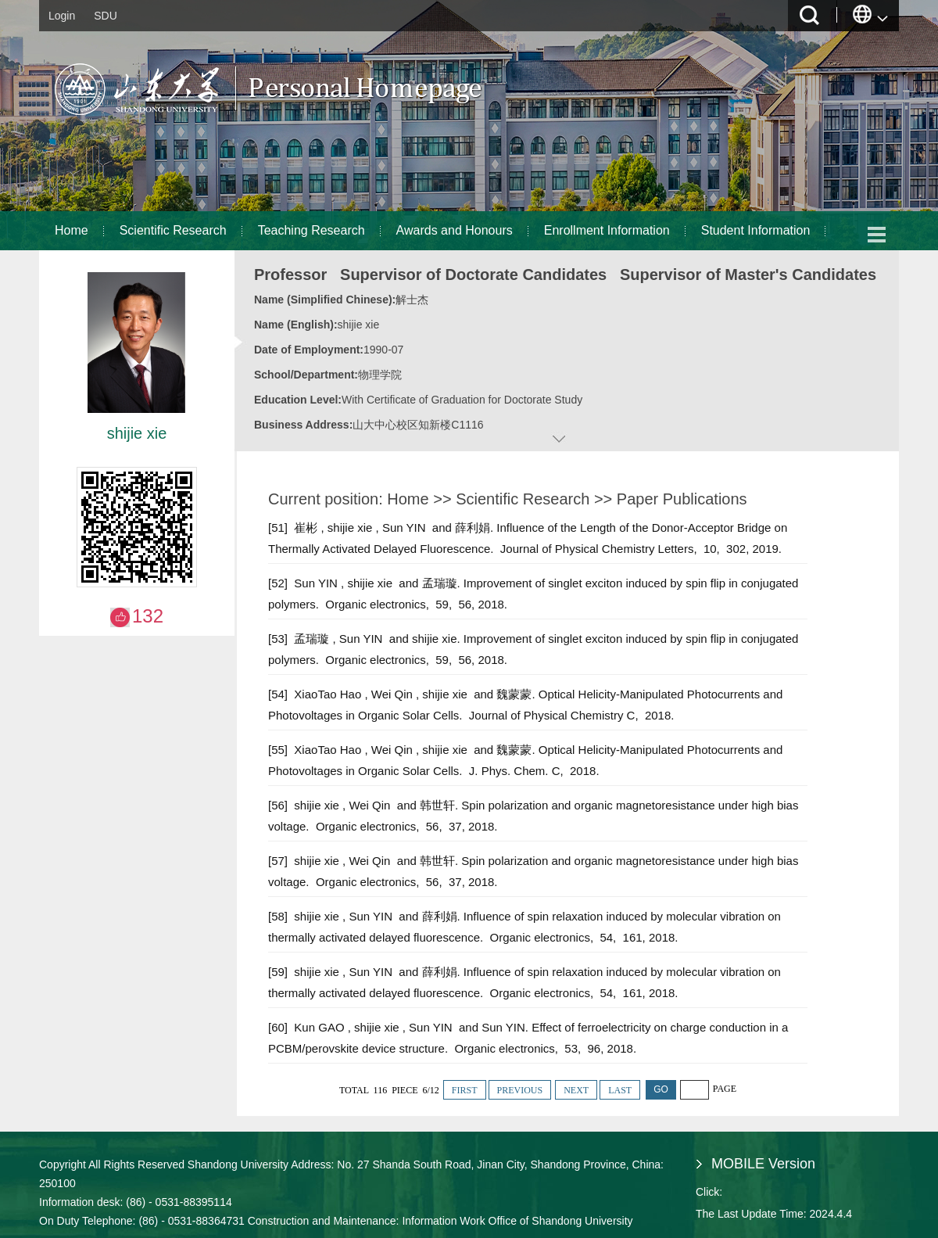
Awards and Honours (454, 230)
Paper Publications (682, 499)
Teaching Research (311, 230)
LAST (620, 1090)
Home (71, 230)
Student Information (756, 230)
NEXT (576, 1090)
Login (61, 15)
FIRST (465, 1090)
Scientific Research (173, 230)
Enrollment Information (607, 230)
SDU (105, 15)
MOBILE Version (763, 1164)
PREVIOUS (520, 1090)
